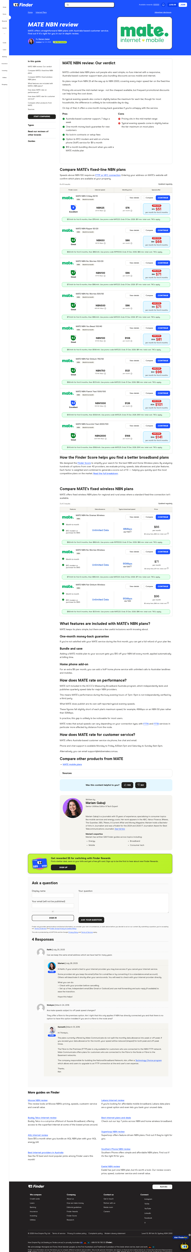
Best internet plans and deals (116, 1118)
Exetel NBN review (110, 1166)
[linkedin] (94, 811)
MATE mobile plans (72, 764)
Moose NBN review (38, 1100)
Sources (31, 109)
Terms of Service (87, 932)
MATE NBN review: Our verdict (40, 67)
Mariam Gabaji (95, 803)
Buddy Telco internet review (42, 1118)
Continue (163, 198)
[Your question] (123, 903)
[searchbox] (89, 4)
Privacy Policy (73, 932)
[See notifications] (163, 4)
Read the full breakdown (105, 473)
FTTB (156, 724)
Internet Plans (41, 12)
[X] (155, 1223)
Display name (38, 891)
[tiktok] (100, 811)
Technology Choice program (148, 1060)
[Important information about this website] (163, 12)
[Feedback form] (116, 785)
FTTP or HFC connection (108, 175)
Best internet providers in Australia (45, 1153)
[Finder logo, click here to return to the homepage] (26, 4)
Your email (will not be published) (48, 901)
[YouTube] (155, 1208)
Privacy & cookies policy (76, 1233)
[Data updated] (164, 184)
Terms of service (58, 1233)
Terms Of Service (41, 928)
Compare (149, 198)
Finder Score (84, 463)
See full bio (120, 829)
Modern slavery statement (115, 1233)
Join (182, 5)
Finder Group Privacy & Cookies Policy (63, 928)
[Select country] (162, 1186)
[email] (88, 811)
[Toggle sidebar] (9, 18)
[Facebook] (155, 1218)
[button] (4, 5)
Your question (85, 891)
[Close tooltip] (190, 1235)
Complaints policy (95, 1233)
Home (30, 12)
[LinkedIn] (155, 1213)
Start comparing (42, 116)
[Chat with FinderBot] (185, 1246)
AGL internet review (38, 1135)
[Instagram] (155, 1199)
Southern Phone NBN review (115, 1149)
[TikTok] (155, 1204)
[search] (91, 5)
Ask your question (91, 920)
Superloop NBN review (113, 1132)
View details (133, 198)
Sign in (53, 918)
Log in (172, 5)
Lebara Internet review (112, 1100)
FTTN (146, 724)
